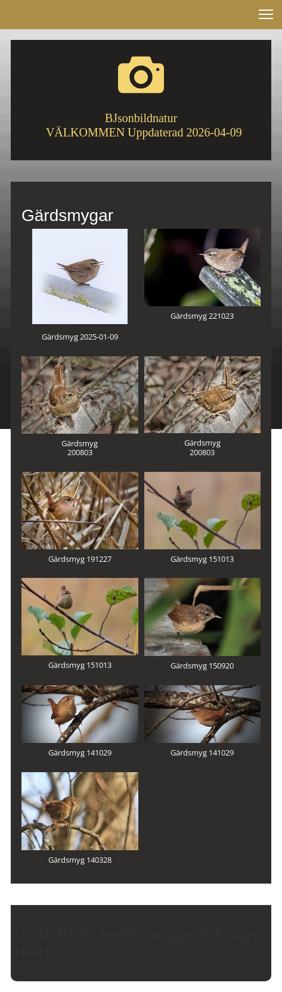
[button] (266, 14)
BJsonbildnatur (141, 118)
